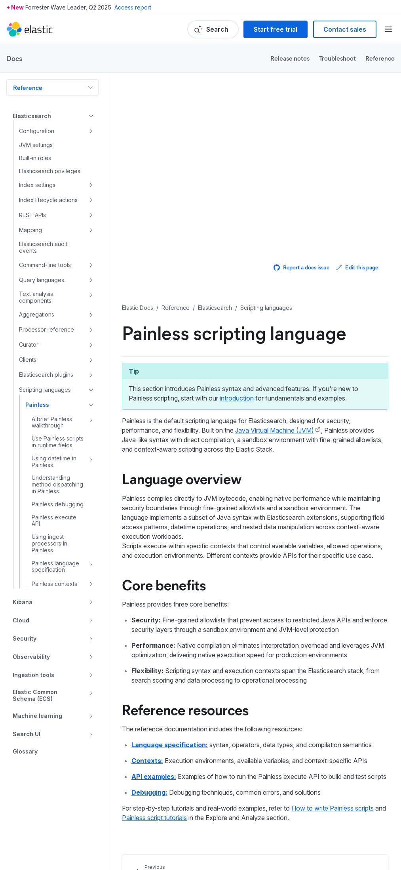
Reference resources (185, 709)
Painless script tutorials (154, 818)
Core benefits (164, 584)
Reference (380, 58)
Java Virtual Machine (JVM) (274, 430)
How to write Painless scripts (332, 808)
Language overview (181, 478)
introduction (237, 398)
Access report (132, 7)
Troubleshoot (337, 58)
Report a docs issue (301, 267)
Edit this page (357, 267)
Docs (14, 58)
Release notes (290, 58)
